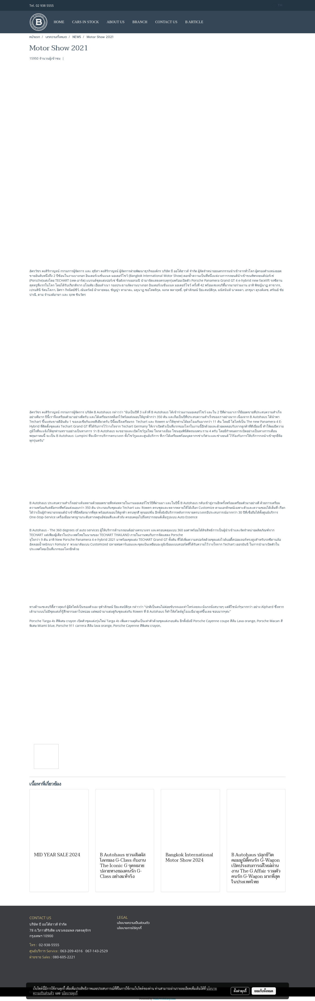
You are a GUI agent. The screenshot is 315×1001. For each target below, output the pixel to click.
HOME (59, 22)
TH (277, 5)
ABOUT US (115, 22)
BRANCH (139, 22)
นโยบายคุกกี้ (70, 993)
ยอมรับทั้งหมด (263, 991)
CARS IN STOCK (85, 22)
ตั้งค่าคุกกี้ (240, 991)
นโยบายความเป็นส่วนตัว (133, 923)
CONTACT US (166, 22)
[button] (211, 22)
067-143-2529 (96, 951)
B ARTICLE (194, 22)
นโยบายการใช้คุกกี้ (129, 928)
